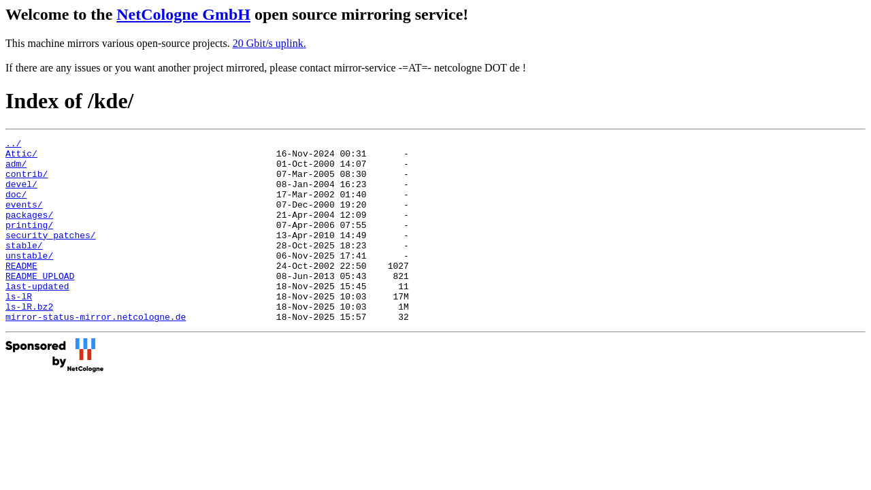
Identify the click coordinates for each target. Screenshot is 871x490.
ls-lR (18, 329)
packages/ (29, 231)
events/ (24, 218)
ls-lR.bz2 (29, 341)
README (21, 292)
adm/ (16, 169)
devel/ (21, 194)
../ (13, 145)
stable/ (24, 267)
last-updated (37, 316)
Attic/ (21, 157)
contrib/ (26, 182)
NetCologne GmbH (183, 14)
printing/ (29, 243)
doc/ (16, 206)
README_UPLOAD (39, 304)
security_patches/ (50, 255)
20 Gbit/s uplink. (269, 43)
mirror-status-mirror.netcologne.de (95, 353)
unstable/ (29, 280)
